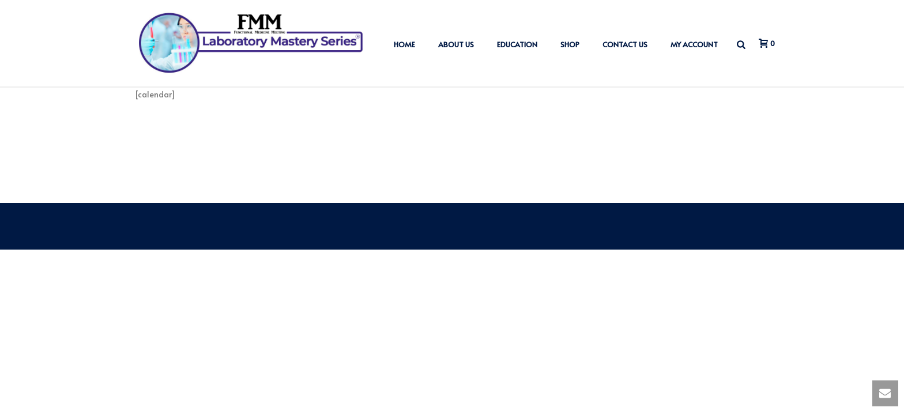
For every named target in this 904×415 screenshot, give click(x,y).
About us (456, 44)
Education (517, 44)
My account (694, 44)
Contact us (624, 44)
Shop (569, 44)
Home (404, 44)
